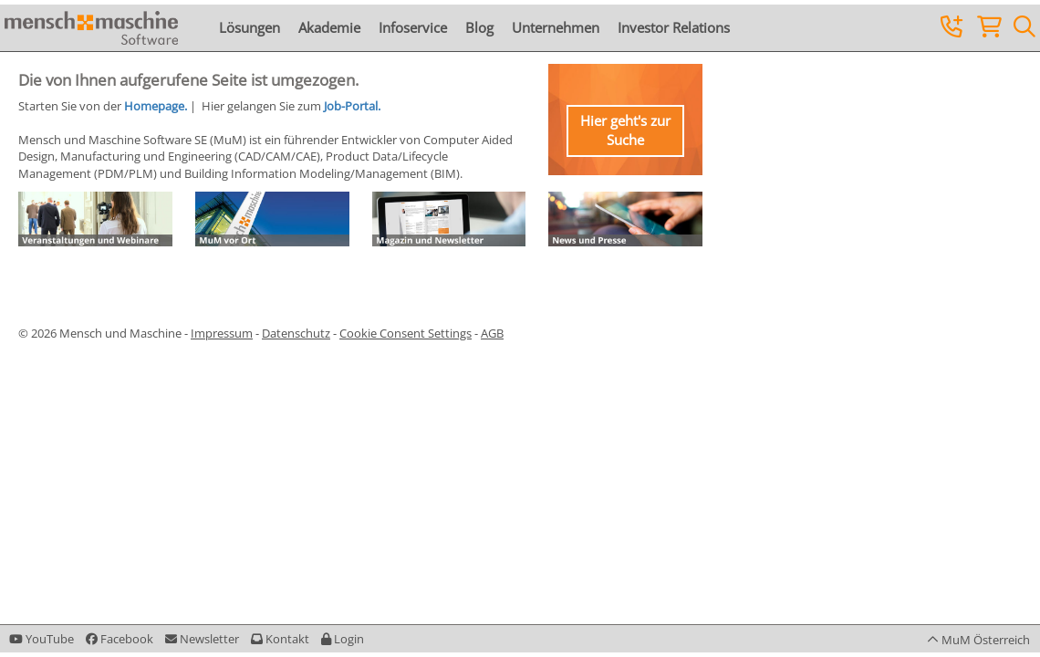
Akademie (329, 27)
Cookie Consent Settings (405, 333)
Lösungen (249, 27)
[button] (342, 639)
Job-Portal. (352, 106)
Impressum (222, 333)
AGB (492, 333)
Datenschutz (296, 333)
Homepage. (155, 106)
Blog (479, 27)
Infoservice (413, 27)
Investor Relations (674, 27)
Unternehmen (555, 27)
